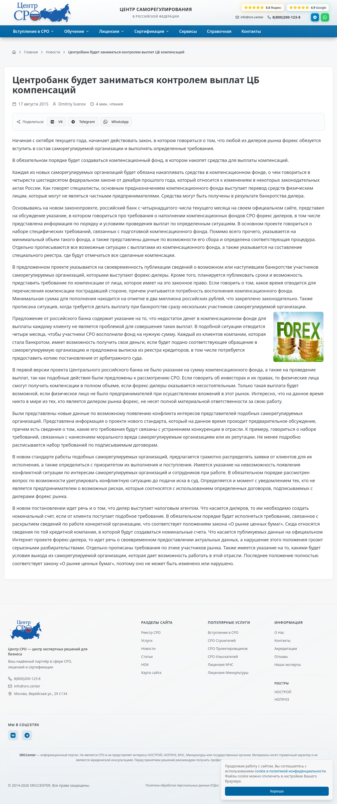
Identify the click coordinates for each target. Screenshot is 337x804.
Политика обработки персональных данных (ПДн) (182, 785)
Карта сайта (151, 672)
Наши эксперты (287, 664)
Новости (148, 648)
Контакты (282, 640)
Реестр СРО (151, 632)
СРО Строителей (222, 640)
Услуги (147, 640)
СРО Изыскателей (223, 656)
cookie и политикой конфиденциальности (290, 771)
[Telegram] (27, 735)
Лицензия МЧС (220, 664)
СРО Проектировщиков (228, 648)
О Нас (279, 632)
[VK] (13, 735)
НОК (145, 664)
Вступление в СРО (223, 632)
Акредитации (285, 648)
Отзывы (281, 656)
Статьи (147, 656)
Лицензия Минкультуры (228, 672)
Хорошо (277, 791)
